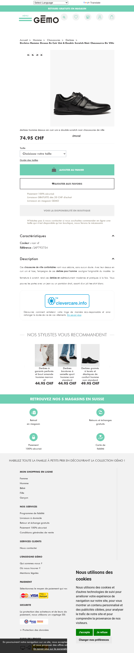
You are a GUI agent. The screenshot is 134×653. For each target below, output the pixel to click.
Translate (91, 2)
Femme (24, 478)
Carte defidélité (100, 441)
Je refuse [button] (102, 632)
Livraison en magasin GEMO (43, 200)
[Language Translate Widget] (51, 2)
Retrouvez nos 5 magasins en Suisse (67, 399)
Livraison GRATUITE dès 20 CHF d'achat (49, 197)
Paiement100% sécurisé (34, 441)
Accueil (24, 39)
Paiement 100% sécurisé (40, 193)
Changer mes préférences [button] (94, 639)
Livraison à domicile (31, 517)
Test (41, 160)
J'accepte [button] (84, 632)
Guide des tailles (29, 160)
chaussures (53, 39)
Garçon (24, 497)
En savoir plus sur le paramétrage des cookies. (60, 648)
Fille (22, 492)
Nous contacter (28, 547)
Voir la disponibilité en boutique (67, 210)
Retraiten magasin (33, 416)
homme (37, 39)
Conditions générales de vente (37, 532)
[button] (67, 237)
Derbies (70, 39)
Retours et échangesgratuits (100, 416)
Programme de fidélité (32, 513)
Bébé (22, 488)
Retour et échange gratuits (34, 522)
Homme (24, 483)
